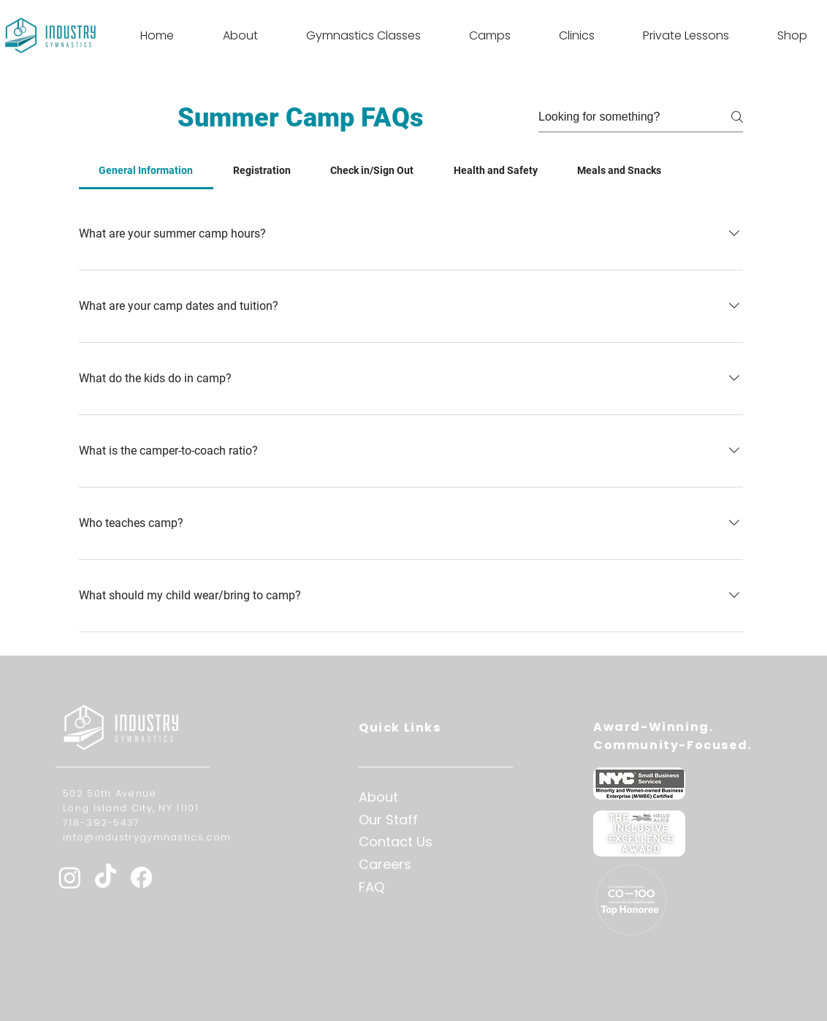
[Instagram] (70, 877)
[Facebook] (141, 877)
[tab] (146, 170)
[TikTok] (105, 877)
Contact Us (395, 841)
